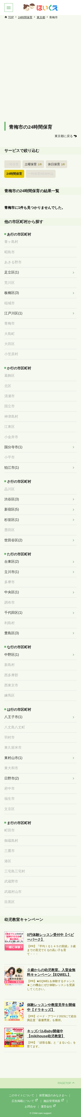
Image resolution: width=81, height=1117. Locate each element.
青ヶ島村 (11, 242)
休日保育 (56, 164)
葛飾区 (9, 375)
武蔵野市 (11, 881)
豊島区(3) (11, 633)
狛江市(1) (11, 467)
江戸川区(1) (13, 313)
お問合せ (30, 1106)
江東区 (9, 426)
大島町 (9, 334)
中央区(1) (11, 592)
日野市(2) (11, 778)
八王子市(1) (13, 717)
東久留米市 (13, 747)
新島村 (9, 665)
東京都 (41, 17)
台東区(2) (11, 561)
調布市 (9, 602)
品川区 (9, 489)
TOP (11, 17)
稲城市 (9, 303)
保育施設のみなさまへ (53, 1095)
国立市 (9, 406)
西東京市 (11, 685)
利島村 (9, 623)
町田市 (9, 830)
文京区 (9, 809)
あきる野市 (13, 262)
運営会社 (48, 1106)
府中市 (9, 788)
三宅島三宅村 (14, 871)
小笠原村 (11, 354)
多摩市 (9, 582)
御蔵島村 (11, 840)
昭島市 (9, 252)
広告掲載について (25, 1101)
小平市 (9, 457)
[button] (8, 7)
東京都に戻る (64, 136)
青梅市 (9, 323)
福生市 (9, 798)
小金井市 (11, 437)
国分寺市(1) (13, 447)
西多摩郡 (11, 675)
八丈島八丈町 (14, 727)
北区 (7, 386)
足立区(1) (11, 272)
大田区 (9, 344)
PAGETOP (66, 1083)
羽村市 (9, 737)
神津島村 (11, 416)
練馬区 (9, 695)
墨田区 (9, 530)
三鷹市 (9, 851)
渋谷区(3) (11, 499)
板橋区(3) (11, 293)
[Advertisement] (40, 74)
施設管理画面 (54, 1101)
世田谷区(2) (13, 540)
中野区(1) (11, 654)
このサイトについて (21, 1095)
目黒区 (9, 902)
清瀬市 (9, 396)
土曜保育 (33, 164)
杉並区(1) (11, 520)
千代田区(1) (13, 612)
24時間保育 (25, 17)
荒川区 (9, 282)
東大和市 (11, 768)
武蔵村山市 (13, 892)
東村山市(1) (13, 758)
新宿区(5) (11, 509)
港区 (7, 861)
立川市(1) (11, 572)
